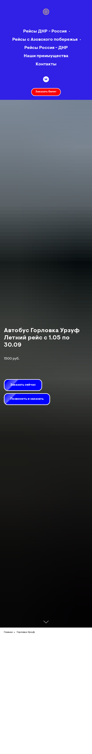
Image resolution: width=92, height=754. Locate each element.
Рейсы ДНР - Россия (45, 31)
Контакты (46, 64)
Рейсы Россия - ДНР (46, 48)
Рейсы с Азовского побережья (45, 40)
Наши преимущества (46, 56)
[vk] (46, 79)
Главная (8, 632)
